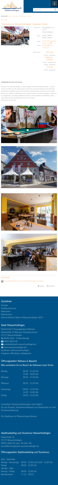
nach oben (51, 286)
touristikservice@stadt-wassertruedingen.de (20, 446)
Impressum (5, 311)
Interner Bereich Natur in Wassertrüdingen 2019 (22, 317)
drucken (42, 286)
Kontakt (4, 305)
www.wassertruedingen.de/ (15, 347)
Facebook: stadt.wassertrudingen (15, 350)
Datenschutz (6, 314)
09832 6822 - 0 (9, 338)
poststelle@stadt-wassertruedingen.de (19, 344)
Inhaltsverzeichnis (8, 308)
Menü (54, 3)
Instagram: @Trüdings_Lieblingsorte (16, 353)
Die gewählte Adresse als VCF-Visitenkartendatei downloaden (24, 281)
